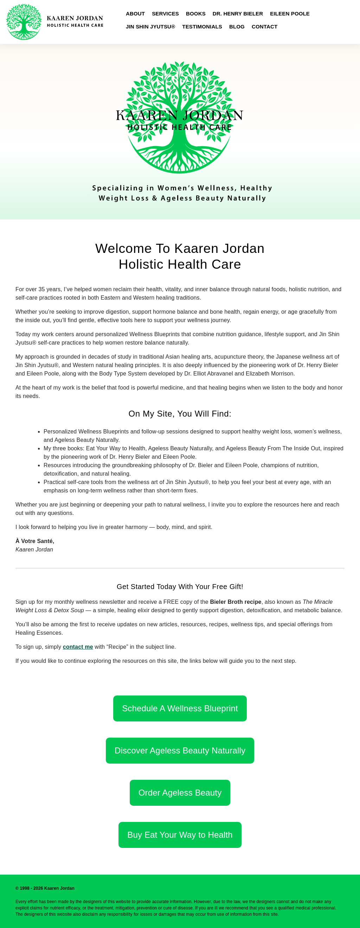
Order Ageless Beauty (180, 792)
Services (165, 14)
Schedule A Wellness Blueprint (180, 708)
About (135, 14)
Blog (237, 27)
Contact (264, 27)
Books (196, 14)
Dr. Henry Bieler (238, 14)
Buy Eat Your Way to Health (179, 834)
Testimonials (202, 27)
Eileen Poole (290, 14)
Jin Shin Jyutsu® (150, 27)
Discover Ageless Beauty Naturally (180, 750)
